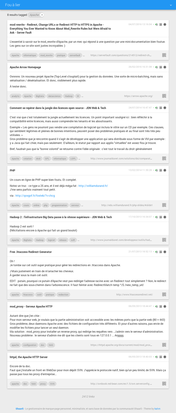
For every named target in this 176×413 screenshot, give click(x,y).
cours (26, 205)
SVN (52, 383)
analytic (16, 96)
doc (42, 345)
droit (38, 158)
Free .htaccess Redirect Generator (31, 252)
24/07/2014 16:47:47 (140, 107)
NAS (51, 345)
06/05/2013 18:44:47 (140, 306)
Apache (37, 15)
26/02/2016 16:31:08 (140, 66)
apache (15, 294)
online (36, 205)
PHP (12, 170)
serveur (75, 205)
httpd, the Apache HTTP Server (29, 357)
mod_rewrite (46, 55)
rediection (63, 294)
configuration (29, 345)
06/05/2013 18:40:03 (140, 356)
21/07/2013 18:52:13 (140, 251)
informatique (30, 55)
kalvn (157, 408)
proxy (43, 383)
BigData (40, 96)
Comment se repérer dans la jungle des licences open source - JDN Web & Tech (58, 108)
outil (39, 294)
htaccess (28, 294)
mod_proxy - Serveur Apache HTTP (31, 306)
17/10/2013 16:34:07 (140, 216)
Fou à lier (12, 4)
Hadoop (69, 96)
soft (73, 240)
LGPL (73, 158)
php (45, 205)
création (28, 158)
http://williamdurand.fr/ (93, 185)
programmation (59, 205)
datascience (54, 96)
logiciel (51, 240)
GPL (47, 158)
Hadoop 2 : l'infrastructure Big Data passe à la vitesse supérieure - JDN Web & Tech (61, 217)
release (63, 240)
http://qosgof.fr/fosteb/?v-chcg (35, 195)
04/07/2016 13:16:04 (140, 24)
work (81, 240)
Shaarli (20, 408)
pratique (61, 55)
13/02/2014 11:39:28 (140, 170)
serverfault (75, 55)
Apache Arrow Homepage (25, 67)
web (85, 205)
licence (83, 158)
